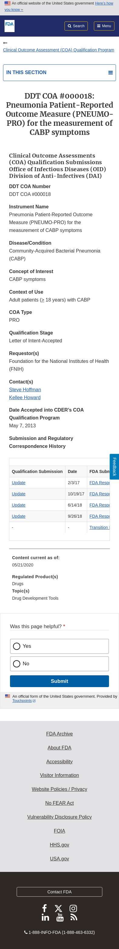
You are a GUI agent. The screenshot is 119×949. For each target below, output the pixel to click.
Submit (59, 681)
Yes (27, 646)
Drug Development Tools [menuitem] (35, 598)
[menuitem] (59, 563)
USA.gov (59, 858)
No (26, 664)
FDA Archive (59, 733)
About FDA (59, 747)
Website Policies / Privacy (59, 789)
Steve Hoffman (25, 389)
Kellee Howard (25, 397)
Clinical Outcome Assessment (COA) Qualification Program (58, 49)
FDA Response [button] (104, 482)
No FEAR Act (59, 803)
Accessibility (59, 761)
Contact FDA (59, 891)
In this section (26, 72)
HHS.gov (59, 844)
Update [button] (18, 482)
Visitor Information (59, 775)
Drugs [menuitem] (17, 583)
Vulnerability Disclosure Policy (59, 817)
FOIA (59, 830)
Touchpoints (22, 701)
